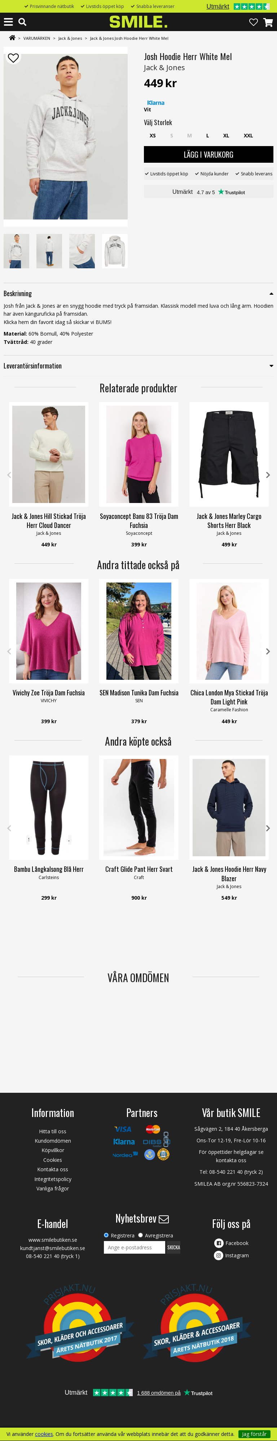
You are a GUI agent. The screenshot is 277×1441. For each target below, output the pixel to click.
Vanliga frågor (52, 1188)
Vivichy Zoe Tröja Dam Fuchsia (49, 692)
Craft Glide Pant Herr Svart (139, 869)
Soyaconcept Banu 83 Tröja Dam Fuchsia (139, 520)
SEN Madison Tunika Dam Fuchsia (139, 692)
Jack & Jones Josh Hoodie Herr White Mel (129, 38)
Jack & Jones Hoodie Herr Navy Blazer (229, 873)
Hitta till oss (52, 1131)
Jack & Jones (70, 38)
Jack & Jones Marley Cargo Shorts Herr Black (229, 520)
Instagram (237, 1255)
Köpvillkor (52, 1150)
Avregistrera (159, 1235)
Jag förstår (254, 1434)
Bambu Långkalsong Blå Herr (49, 869)
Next (268, 475)
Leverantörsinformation (33, 365)
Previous (9, 475)
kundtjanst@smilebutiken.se (52, 1248)
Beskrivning (18, 293)
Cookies (52, 1159)
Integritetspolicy (52, 1179)
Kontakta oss (52, 1169)
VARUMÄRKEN (36, 38)
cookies (44, 1434)
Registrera (123, 1235)
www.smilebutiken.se (52, 1239)
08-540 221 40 (226, 1171)
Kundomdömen (53, 1140)
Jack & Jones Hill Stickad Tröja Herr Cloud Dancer (49, 520)
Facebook (237, 1243)
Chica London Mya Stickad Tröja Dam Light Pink (229, 697)
